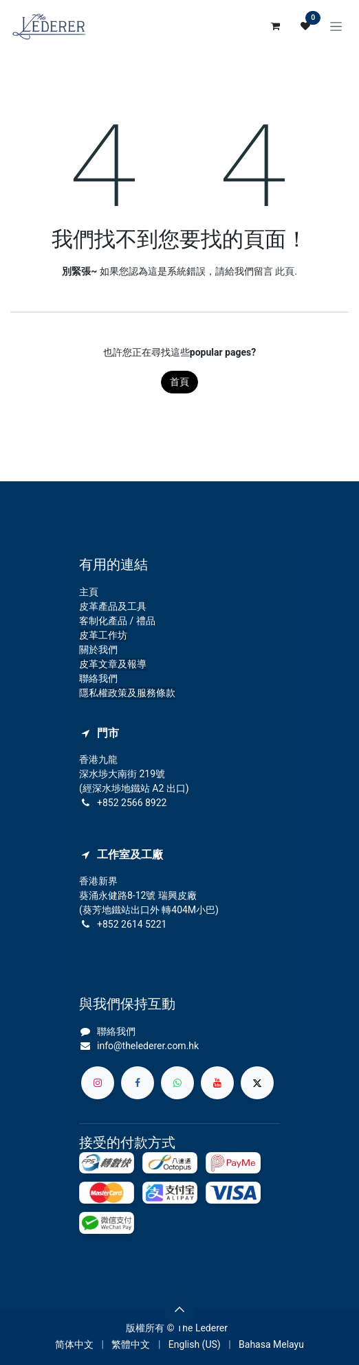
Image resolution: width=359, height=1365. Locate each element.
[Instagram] (97, 1082)
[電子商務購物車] (275, 26)
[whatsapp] (177, 1082)
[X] (257, 1082)
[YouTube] (217, 1082)
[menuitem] (74, 1344)
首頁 (179, 381)
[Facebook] (137, 1082)
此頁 (284, 271)
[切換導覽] (336, 26)
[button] (179, 1309)
